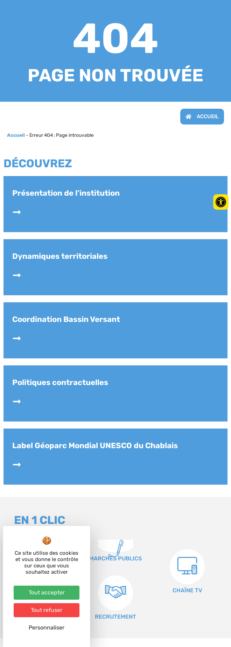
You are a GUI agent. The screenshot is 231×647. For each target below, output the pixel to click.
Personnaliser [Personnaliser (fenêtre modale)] (46, 627)
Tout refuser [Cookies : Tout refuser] (46, 610)
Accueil (16, 135)
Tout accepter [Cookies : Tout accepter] (47, 592)
